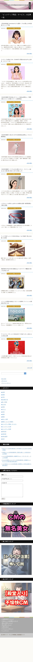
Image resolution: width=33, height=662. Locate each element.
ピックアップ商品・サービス (14, 28)
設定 (3, 439)
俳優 (3, 394)
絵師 (3, 414)
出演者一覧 (5, 399)
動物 (3, 416)
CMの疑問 (4, 436)
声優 (3, 407)
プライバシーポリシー (6, 383)
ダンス (4, 409)
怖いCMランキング (6, 625)
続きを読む (29, 53)
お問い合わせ (4, 381)
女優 (3, 392)
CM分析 (4, 434)
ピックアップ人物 (6, 426)
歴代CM (4, 431)
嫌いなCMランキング (7, 623)
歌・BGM (4, 402)
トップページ (5, 630)
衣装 (3, 411)
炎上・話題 (5, 419)
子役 (3, 397)
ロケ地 (4, 404)
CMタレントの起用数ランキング (10, 621)
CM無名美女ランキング (8, 619)
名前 (4, 474)
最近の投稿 (3, 378)
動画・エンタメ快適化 (7, 421)
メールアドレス (6, 478)
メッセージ (4, 482)
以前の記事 (29, 367)
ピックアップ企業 (6, 429)
